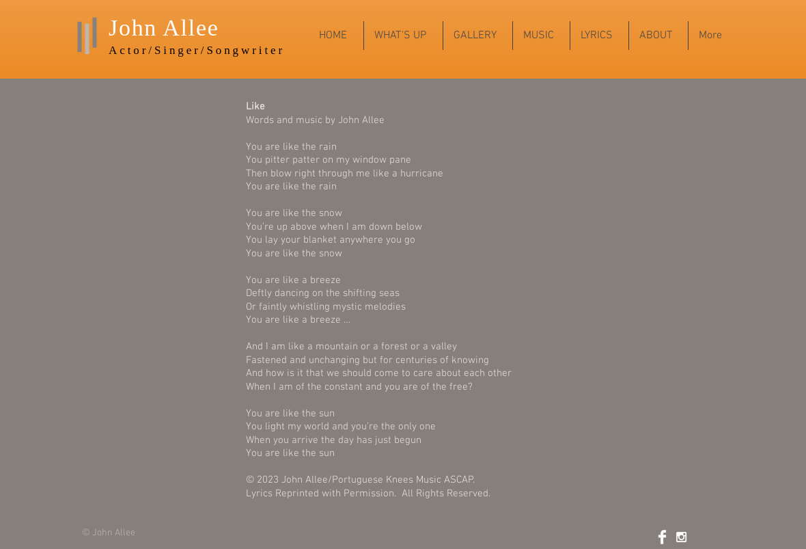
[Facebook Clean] (662, 537)
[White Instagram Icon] (681, 537)
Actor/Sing (147, 50)
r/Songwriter (239, 50)
